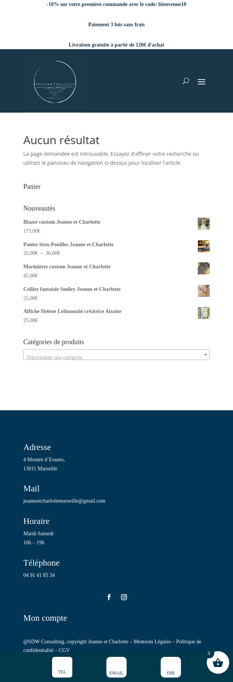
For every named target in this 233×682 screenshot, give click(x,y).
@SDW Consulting (43, 641)
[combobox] (116, 354)
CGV (64, 650)
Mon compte (45, 618)
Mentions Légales (152, 641)
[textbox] (116, 358)
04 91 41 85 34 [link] (39, 575)
